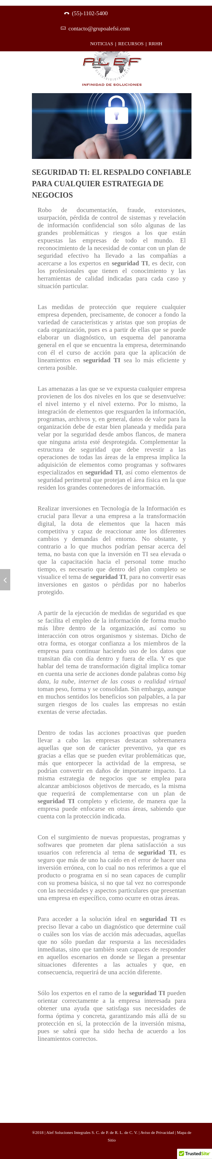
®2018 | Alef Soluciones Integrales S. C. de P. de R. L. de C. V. (85, 1132)
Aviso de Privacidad (157, 1132)
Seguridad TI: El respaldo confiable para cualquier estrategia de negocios (111, 183)
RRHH (155, 43)
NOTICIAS (101, 43)
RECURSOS (131, 43)
